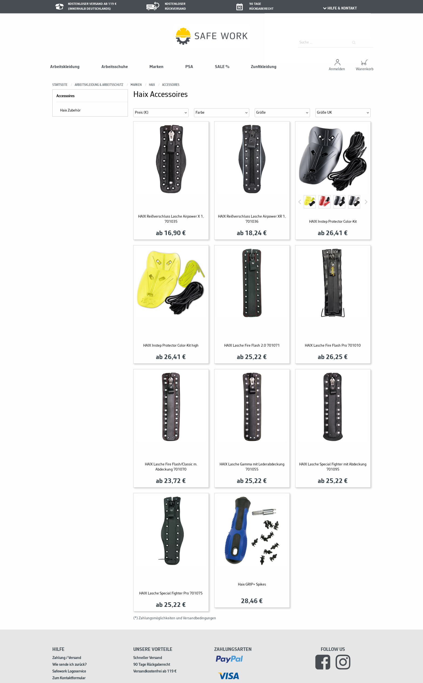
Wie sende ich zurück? (69, 665)
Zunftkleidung (264, 67)
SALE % (222, 67)
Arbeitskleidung (65, 67)
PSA (189, 67)
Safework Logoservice (69, 672)
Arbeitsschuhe (114, 67)
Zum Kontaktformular (69, 678)
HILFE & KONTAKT (339, 8)
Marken (156, 67)
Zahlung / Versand (66, 658)
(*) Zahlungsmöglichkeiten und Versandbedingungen (174, 618)
